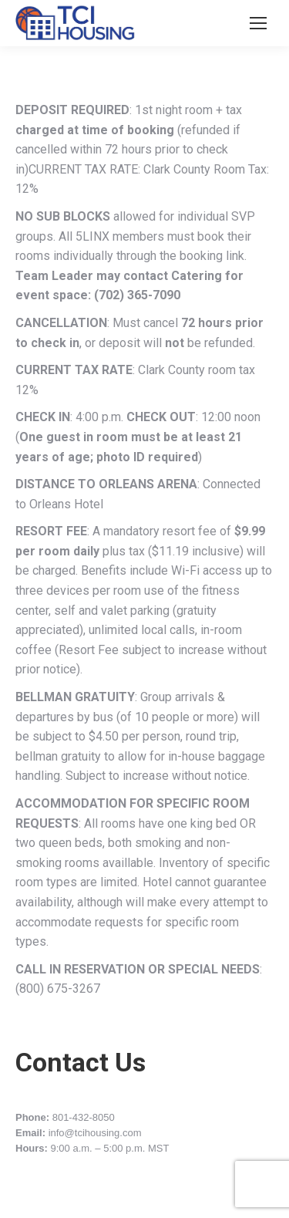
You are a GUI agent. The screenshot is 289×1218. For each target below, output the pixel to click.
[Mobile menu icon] (258, 23)
